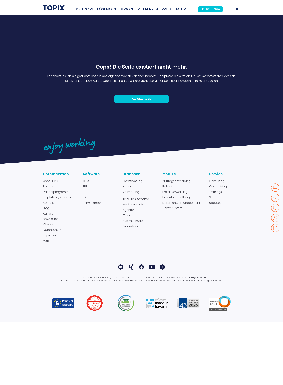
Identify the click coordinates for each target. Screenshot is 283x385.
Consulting (216, 244)
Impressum (50, 298)
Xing (131, 329)
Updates (215, 266)
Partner (48, 249)
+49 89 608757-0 (177, 340)
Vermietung (131, 255)
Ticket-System (172, 271)
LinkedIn (120, 329)
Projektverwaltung (175, 255)
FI (84, 255)
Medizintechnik (133, 267)
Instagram (162, 329)
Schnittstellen (92, 266)
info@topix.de (197, 340)
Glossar (48, 287)
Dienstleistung (132, 244)
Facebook (141, 329)
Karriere (48, 276)
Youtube (152, 329)
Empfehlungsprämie (57, 260)
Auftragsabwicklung (176, 244)
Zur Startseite (141, 162)
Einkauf (167, 249)
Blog (46, 271)
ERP (85, 249)
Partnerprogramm (55, 255)
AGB (46, 303)
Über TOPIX (50, 244)
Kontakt (48, 266)
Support (215, 260)
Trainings (215, 255)
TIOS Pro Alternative (136, 262)
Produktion (130, 289)
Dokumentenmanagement (181, 266)
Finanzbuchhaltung (176, 260)
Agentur (128, 273)
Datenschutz (52, 293)
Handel (128, 249)
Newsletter (50, 282)
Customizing (218, 249)
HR (84, 260)
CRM (86, 244)
